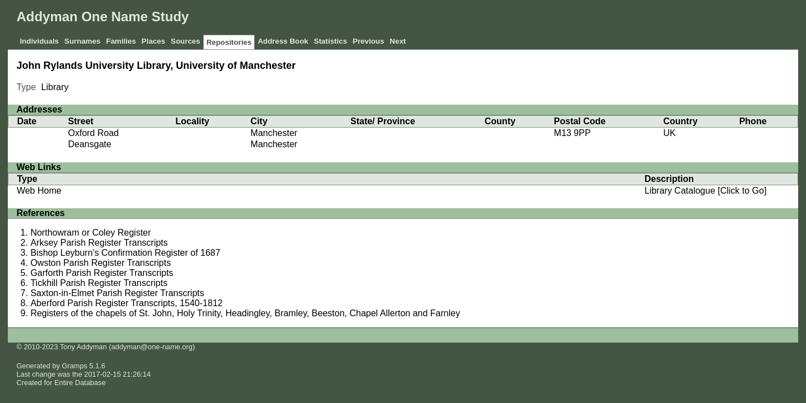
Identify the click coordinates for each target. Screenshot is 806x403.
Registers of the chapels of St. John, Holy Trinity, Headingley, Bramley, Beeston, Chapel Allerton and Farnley (245, 313)
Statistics (330, 41)
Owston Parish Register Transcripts (100, 263)
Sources (185, 41)
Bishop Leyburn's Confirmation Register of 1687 (125, 252)
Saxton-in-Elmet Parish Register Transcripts (117, 293)
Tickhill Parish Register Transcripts (98, 283)
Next (398, 41)
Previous (368, 41)
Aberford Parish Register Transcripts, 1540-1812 (126, 303)
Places (153, 41)
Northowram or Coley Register (90, 232)
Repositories (229, 42)
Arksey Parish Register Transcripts (98, 242)
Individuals (39, 41)
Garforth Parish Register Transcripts (101, 273)
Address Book (282, 41)
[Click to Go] (741, 190)
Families (120, 41)
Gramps (75, 366)
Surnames (82, 41)
